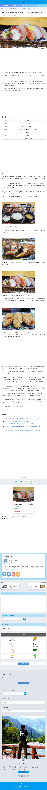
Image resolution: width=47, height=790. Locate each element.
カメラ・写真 (35, 645)
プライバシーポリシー (26, 786)
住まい (35, 656)
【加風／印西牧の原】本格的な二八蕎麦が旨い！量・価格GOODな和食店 (21, 419)
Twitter (4, 576)
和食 (8, 518)
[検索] (24, 619)
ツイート (4, 677)
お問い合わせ (18, 786)
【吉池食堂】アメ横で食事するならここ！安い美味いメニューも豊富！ (21, 421)
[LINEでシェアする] (31, 481)
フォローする (17, 506)
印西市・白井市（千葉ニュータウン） (17, 516)
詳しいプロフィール (23, 771)
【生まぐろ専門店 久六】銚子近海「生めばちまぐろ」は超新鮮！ (19, 424)
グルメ (12, 645)
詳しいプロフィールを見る (10, 569)
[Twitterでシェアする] (16, 481)
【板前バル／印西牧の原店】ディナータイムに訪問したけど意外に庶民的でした (23, 430)
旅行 (12, 656)
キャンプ (12, 650)
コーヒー (35, 639)
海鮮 (11, 518)
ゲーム (35, 650)
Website (18, 576)
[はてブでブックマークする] (26, 481)
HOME (23, 784)
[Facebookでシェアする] (21, 481)
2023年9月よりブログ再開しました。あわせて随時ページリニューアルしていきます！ (23, 5)
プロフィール (12, 639)
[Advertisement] (23, 61)
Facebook (8, 576)
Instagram (13, 576)
